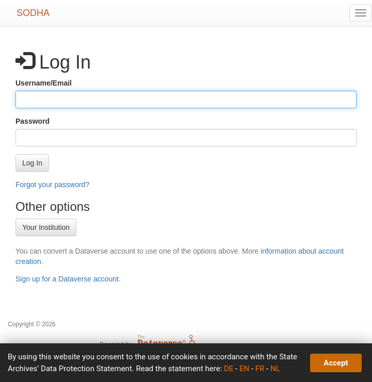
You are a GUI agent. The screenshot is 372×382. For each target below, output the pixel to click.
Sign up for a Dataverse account (67, 279)
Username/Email (43, 83)
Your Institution (46, 227)
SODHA (33, 13)
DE (228, 368)
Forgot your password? (52, 184)
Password (32, 121)
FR (260, 368)
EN (244, 368)
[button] (32, 163)
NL (275, 368)
